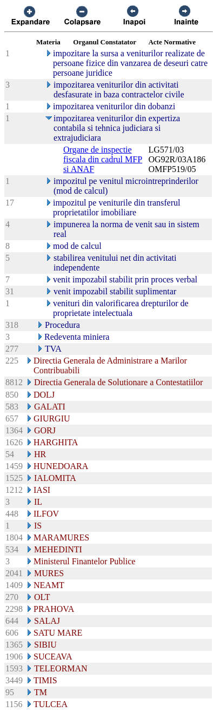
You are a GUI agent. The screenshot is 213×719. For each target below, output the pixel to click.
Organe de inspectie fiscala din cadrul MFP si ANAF (102, 159)
